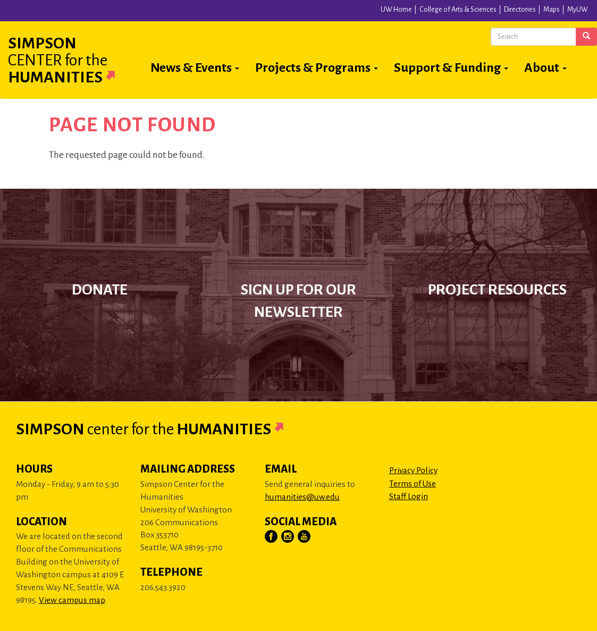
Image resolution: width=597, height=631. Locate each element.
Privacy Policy (413, 470)
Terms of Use (412, 483)
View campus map (72, 599)
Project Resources (497, 290)
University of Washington (121, 12)
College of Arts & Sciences (458, 9)
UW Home (396, 9)
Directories (520, 9)
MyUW (577, 9)
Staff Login (408, 496)
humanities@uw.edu (302, 496)
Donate (100, 290)
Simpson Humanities (74, 60)
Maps (551, 9)
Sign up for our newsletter (298, 301)
